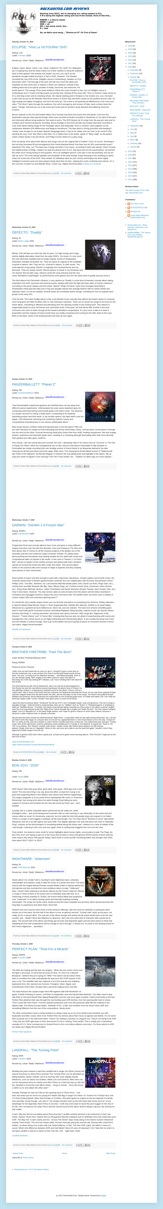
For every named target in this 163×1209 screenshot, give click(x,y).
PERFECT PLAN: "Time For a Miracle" (40, 949)
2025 (130, 49)
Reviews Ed (135, 211)
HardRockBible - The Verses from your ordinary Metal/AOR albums (139, 235)
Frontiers (22, 55)
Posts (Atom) (28, 1158)
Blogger (103, 1196)
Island (20, 777)
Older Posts (110, 1153)
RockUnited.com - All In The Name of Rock (31, 1169)
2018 (130, 155)
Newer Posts (18, 1153)
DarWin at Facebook (21, 629)
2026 (130, 46)
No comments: (66, 173)
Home (64, 1153)
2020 (130, 67)
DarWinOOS (23, 534)
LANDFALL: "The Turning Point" (35, 1050)
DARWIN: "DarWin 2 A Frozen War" (38, 525)
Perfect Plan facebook (22, 1032)
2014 (130, 169)
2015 (130, 165)
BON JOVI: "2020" (25, 765)
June (132, 129)
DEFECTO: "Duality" (27, 232)
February (134, 143)
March (133, 140)
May (132, 133)
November (134, 73)
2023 (130, 56)
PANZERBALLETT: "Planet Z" (34, 384)
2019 (130, 151)
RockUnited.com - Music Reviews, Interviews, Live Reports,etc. (138, 227)
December (134, 70)
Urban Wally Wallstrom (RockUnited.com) (140, 216)
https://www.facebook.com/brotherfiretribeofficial (33, 744)
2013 (130, 172)
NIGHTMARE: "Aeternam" (31, 859)
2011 (130, 180)
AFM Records (24, 867)
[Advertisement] (64, 201)
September (135, 126)
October (133, 77)
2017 (130, 158)
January (133, 147)
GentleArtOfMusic (26, 393)
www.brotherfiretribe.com (23, 742)
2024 (130, 53)
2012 (130, 176)
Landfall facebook (20, 1135)
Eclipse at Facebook (92, 164)
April (132, 136)
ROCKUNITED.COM (139, 208)
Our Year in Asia (137, 204)
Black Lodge (23, 241)
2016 (130, 162)
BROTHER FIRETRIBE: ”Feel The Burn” (42, 652)
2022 (130, 60)
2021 (130, 63)
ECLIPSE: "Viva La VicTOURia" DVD (39, 47)
